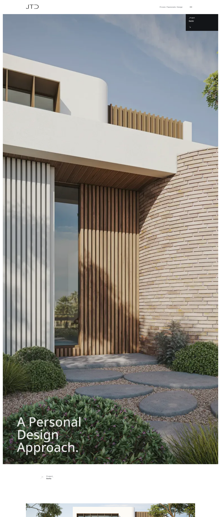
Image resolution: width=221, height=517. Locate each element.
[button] (191, 7)
